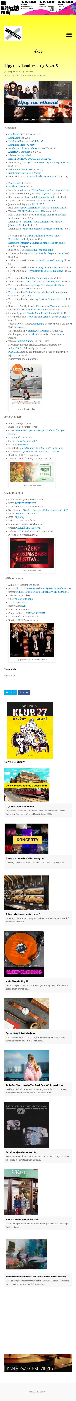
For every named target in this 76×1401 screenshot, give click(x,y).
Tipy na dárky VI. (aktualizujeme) (20, 1033)
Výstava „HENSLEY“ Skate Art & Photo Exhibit (43, 207)
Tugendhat (46, 193)
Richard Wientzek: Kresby (49, 260)
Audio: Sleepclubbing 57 (16, 981)
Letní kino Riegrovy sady (21, 145)
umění (42, 75)
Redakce (29, 72)
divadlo (15, 75)
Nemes (60, 334)
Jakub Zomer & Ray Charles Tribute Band (41, 448)
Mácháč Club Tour (25, 513)
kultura (35, 75)
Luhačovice (20, 327)
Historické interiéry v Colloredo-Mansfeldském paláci (36, 243)
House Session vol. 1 (26, 441)
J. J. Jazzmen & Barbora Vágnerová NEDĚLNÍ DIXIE (46, 588)
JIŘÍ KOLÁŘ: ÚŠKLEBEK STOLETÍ (42, 176)
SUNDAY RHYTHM (35, 613)
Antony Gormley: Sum (47, 267)
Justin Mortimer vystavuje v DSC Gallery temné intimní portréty (35, 1277)
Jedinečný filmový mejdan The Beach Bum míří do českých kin (34, 1085)
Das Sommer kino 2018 (20, 169)
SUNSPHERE (21, 444)
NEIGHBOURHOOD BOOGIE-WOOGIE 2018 (29, 159)
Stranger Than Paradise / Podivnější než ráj (45, 162)
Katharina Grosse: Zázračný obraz (43, 281)
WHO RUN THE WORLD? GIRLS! (42, 451)
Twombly (44, 331)
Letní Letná (14, 138)
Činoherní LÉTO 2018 (19, 134)
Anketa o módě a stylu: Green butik (22, 1220)
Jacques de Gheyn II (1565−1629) (52, 253)
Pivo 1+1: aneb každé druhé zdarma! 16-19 (45, 510)
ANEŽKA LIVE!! (16, 186)
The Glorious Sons (23, 599)
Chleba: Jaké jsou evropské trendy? (22, 914)
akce (9, 75)
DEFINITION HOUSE (25, 503)
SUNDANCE (21, 602)
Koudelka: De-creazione (38, 278)
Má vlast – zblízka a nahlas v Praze (26, 148)
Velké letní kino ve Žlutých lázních (26, 141)
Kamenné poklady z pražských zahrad (43, 229)
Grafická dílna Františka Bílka (37, 250)
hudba (28, 75)
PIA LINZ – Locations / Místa (32, 211)
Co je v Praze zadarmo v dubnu (19, 807)
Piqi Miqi (19, 517)
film (22, 75)
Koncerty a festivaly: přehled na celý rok (24, 859)
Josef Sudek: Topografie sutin (40, 197)
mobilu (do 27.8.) (36, 204)
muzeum (39, 324)
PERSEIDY (13, 352)
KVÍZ (23, 606)
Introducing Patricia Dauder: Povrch (44, 299)
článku (19, 348)
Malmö (31, 331)
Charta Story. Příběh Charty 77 (43, 313)
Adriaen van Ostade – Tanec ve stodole (49, 317)
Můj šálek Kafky (26, 341)
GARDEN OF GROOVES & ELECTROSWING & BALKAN (42, 592)
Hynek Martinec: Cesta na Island (46, 271)
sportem (51, 200)
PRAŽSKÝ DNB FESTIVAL (27, 528)
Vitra (34, 334)
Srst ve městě (24, 155)
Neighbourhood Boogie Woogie (24, 173)
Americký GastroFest (19, 152)
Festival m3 (14, 183)
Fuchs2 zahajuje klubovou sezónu (21, 1152)
